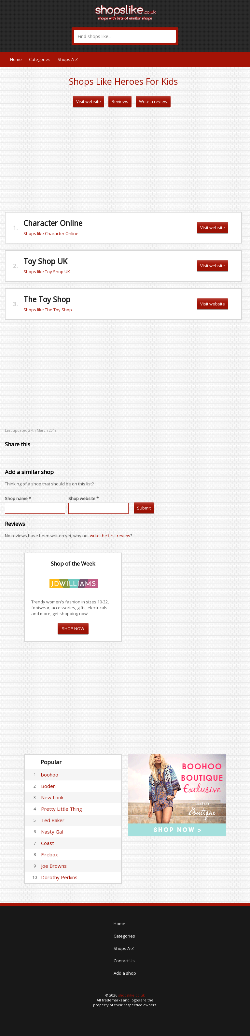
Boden (48, 786)
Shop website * (83, 498)
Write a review (153, 101)
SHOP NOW (73, 628)
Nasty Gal (52, 831)
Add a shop (125, 973)
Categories (39, 59)
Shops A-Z (68, 59)
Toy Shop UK (45, 261)
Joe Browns (54, 866)
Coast (47, 843)
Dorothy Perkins (59, 877)
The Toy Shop (46, 299)
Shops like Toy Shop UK (46, 271)
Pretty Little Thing (61, 809)
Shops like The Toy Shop (47, 310)
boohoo (49, 774)
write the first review (110, 536)
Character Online (52, 223)
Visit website (88, 101)
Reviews (120, 101)
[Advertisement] (123, 159)
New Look (52, 797)
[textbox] (125, 36)
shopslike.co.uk (131, 995)
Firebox (49, 854)
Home (16, 59)
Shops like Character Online (50, 233)
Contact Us (124, 961)
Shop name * (18, 498)
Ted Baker (52, 820)
